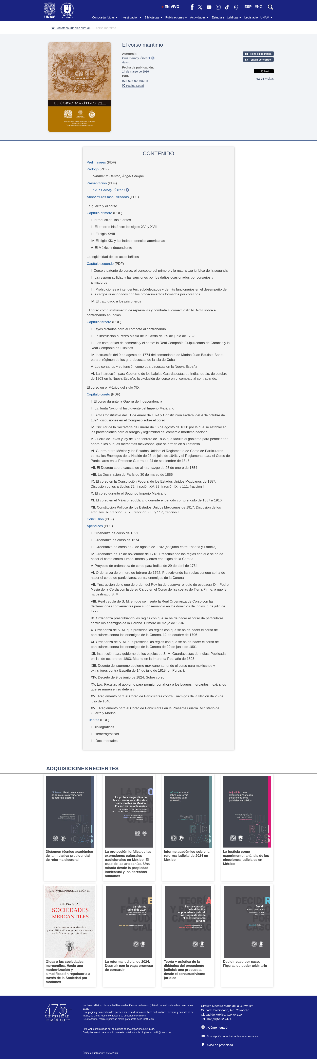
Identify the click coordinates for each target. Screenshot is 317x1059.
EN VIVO (170, 7)
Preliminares (96, 162)
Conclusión (95, 519)
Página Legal (133, 85)
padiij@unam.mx (162, 1032)
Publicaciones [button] (176, 17)
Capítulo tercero (99, 322)
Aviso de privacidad (217, 1045)
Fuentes (93, 720)
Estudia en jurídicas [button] (226, 17)
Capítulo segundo (101, 264)
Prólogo (93, 169)
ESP (248, 7)
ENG (258, 7)
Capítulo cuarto (99, 394)
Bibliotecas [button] (153, 17)
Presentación (97, 183)
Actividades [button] (199, 17)
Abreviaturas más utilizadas (108, 197)
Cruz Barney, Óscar (135, 58)
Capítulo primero (100, 213)
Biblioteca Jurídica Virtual (70, 28)
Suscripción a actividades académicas (230, 1036)
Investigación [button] (131, 17)
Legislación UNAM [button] (258, 17)
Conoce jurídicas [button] (104, 17)
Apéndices (95, 526)
